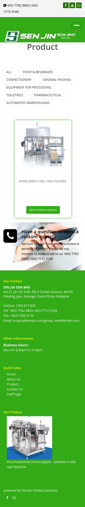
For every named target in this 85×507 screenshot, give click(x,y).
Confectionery (19, 79)
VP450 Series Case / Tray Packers (42, 181)
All (9, 72)
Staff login (14, 394)
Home (11, 374)
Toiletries (14, 95)
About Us (13, 379)
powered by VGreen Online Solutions (30, 490)
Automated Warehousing (27, 103)
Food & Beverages (38, 72)
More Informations (43, 210)
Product (12, 384)
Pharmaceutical (47, 95)
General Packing (57, 79)
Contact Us (15, 389)
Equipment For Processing (28, 87)
